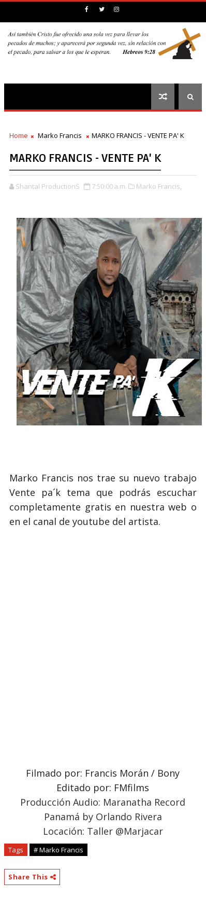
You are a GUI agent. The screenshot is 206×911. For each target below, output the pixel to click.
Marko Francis (60, 135)
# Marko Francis (58, 849)
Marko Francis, (159, 186)
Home (18, 135)
